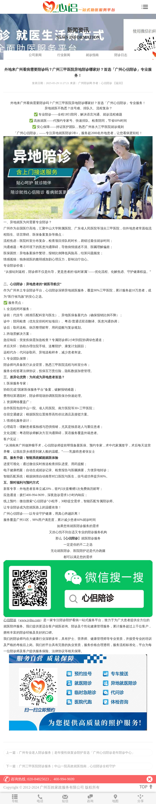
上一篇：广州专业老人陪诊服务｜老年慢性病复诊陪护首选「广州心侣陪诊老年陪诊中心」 (70, 752)
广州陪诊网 (85, 83)
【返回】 (118, 83)
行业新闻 (63, 55)
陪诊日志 (120, 55)
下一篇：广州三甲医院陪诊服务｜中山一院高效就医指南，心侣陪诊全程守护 (61, 766)
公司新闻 (35, 55)
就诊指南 (92, 55)
